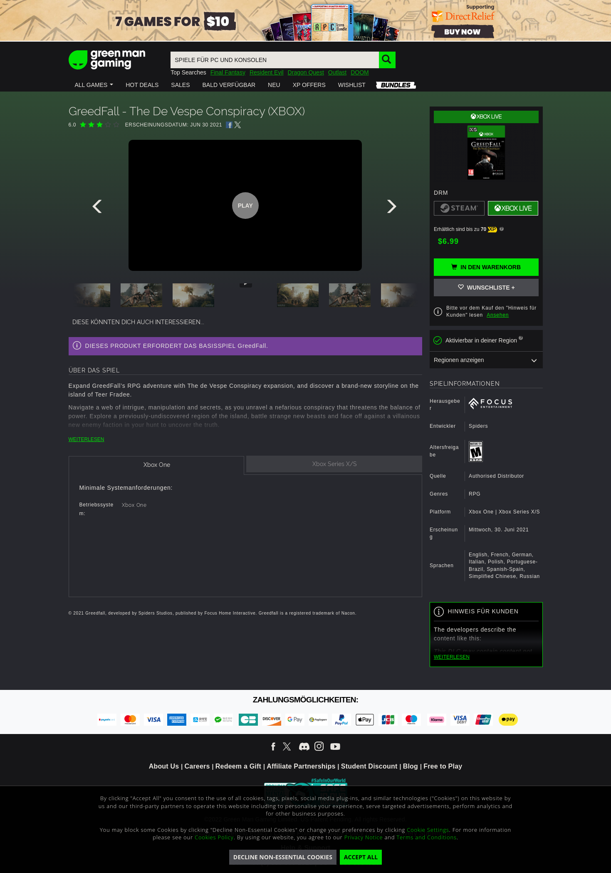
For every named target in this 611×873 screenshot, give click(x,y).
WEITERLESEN (86, 439)
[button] (94, 85)
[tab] (157, 465)
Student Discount (369, 766)
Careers (197, 766)
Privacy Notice (363, 837)
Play (245, 205)
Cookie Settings (428, 829)
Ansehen (498, 315)
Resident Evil (267, 72)
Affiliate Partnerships (301, 766)
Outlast (337, 72)
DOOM (360, 72)
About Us (164, 766)
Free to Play (442, 766)
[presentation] (98, 208)
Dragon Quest (306, 72)
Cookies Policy (214, 837)
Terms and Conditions (426, 837)
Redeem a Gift (238, 766)
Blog (410, 766)
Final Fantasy (227, 72)
